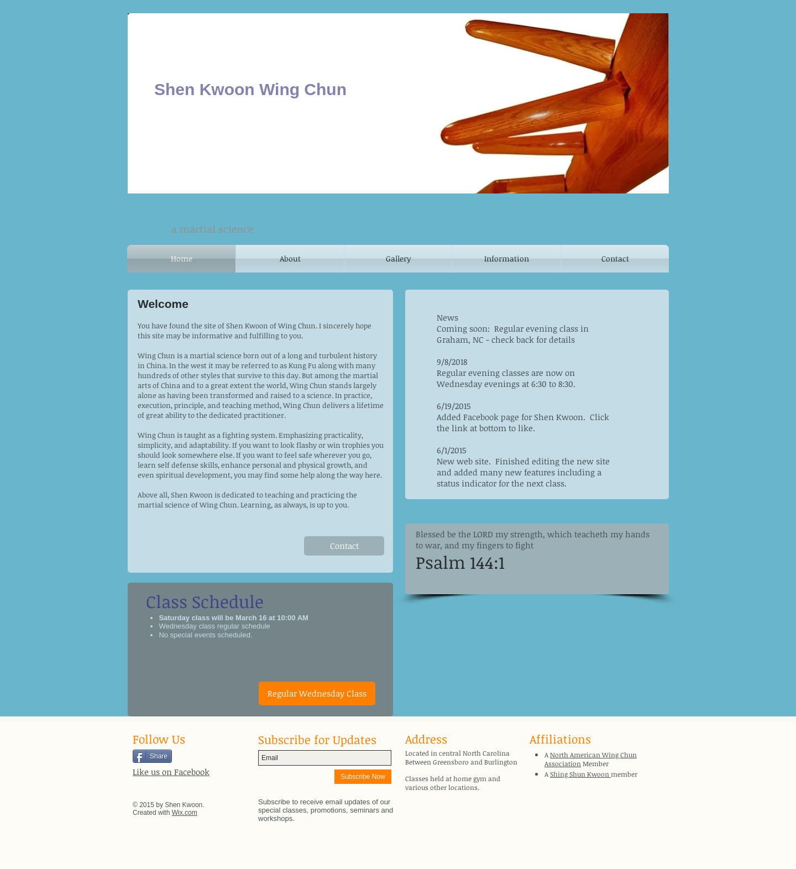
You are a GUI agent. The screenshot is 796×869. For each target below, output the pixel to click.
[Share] (152, 756)
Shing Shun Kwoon (580, 773)
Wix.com (184, 812)
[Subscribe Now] (362, 776)
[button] (317, 693)
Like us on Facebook (171, 771)
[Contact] (344, 546)
